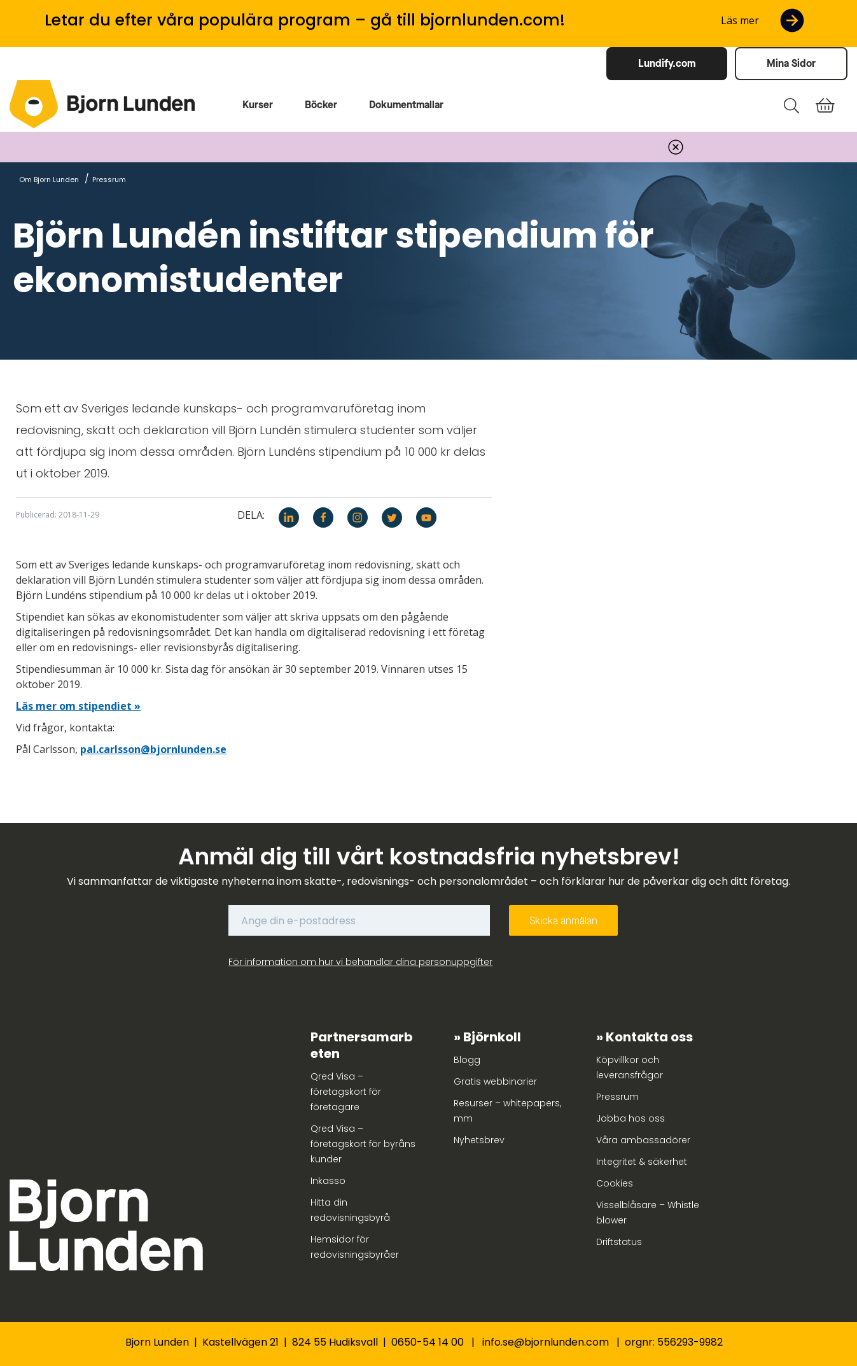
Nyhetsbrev (479, 1140)
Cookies (614, 1183)
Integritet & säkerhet (641, 1161)
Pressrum (617, 1096)
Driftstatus (619, 1242)
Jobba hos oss (630, 1118)
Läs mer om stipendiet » (78, 706)
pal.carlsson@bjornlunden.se (153, 749)
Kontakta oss (649, 1037)
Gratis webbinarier (495, 1081)
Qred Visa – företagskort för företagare (345, 1091)
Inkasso (327, 1180)
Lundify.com (666, 63)
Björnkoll (492, 1037)
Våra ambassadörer (643, 1140)
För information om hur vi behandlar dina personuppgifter (360, 961)
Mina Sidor (791, 63)
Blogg (467, 1059)
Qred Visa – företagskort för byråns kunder (362, 1143)
